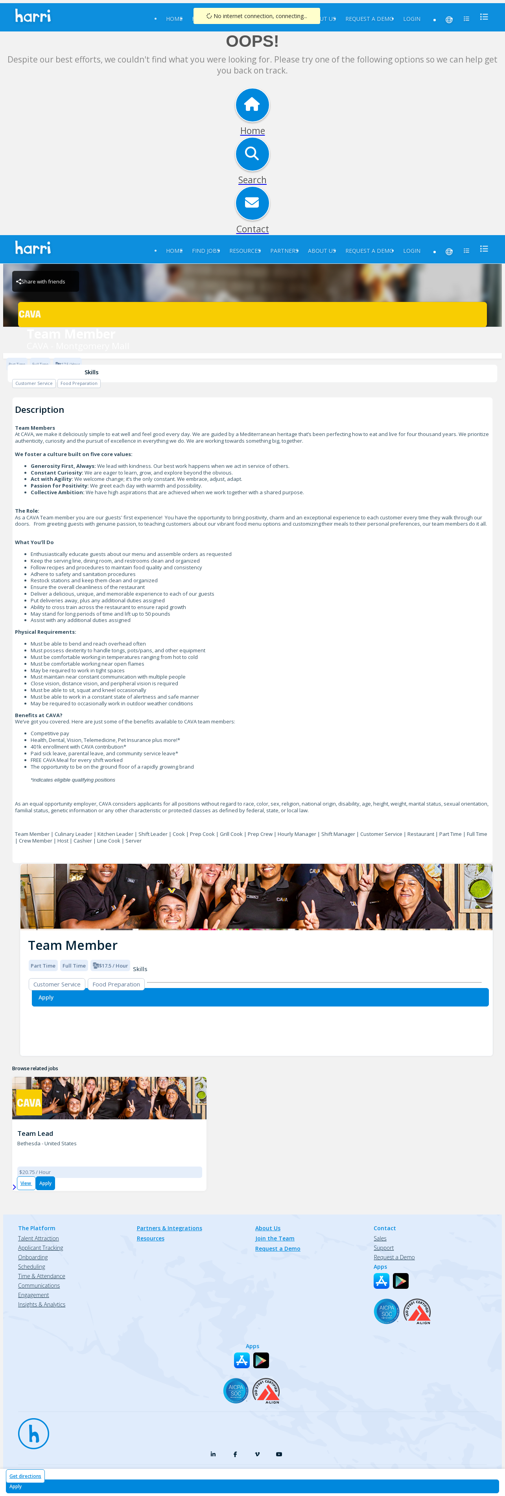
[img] (256, 897)
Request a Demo (369, 18)
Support (384, 1247)
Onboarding (33, 1257)
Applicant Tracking (40, 1247)
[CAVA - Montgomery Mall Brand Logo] (252, 314)
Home (174, 18)
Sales (380, 1238)
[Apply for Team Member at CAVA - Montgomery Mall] (252, 1486)
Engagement (33, 1295)
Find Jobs (206, 250)
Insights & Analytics (41, 1304)
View (26, 1183)
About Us (322, 18)
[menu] (482, 16)
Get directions (25, 1476)
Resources (245, 250)
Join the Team (275, 1238)
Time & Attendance (41, 1276)
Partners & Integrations (169, 1228)
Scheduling (31, 1266)
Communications (39, 1285)
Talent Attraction (38, 1238)
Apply (45, 1183)
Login (411, 18)
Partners (284, 250)
